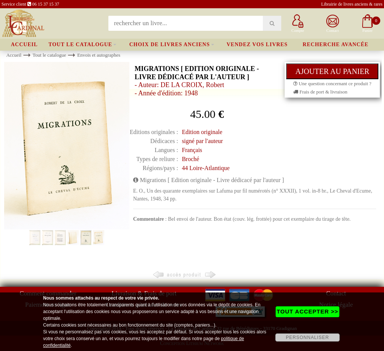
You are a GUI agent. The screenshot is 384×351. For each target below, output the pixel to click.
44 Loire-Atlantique (206, 168)
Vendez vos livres (257, 44)
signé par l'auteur (202, 141)
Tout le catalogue (80, 44)
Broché (190, 159)
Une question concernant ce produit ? (332, 83)
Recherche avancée (336, 44)
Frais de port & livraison (320, 92)
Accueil (24, 44)
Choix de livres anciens (169, 44)
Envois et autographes (98, 55)
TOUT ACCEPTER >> (307, 311)
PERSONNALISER (307, 337)
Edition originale (202, 132)
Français (192, 150)
